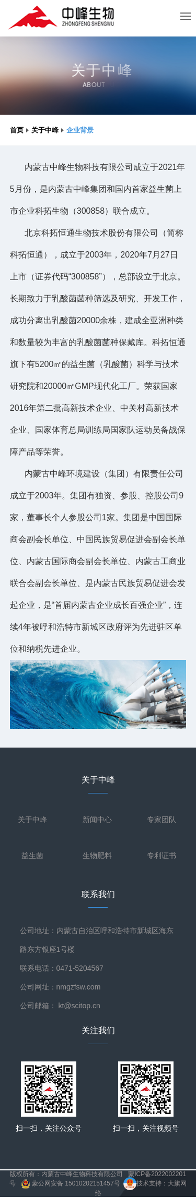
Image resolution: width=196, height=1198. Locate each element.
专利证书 (161, 855)
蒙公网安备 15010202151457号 (70, 1183)
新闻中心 (97, 819)
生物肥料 (97, 855)
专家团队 (161, 819)
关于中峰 (45, 130)
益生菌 (32, 855)
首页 (17, 130)
